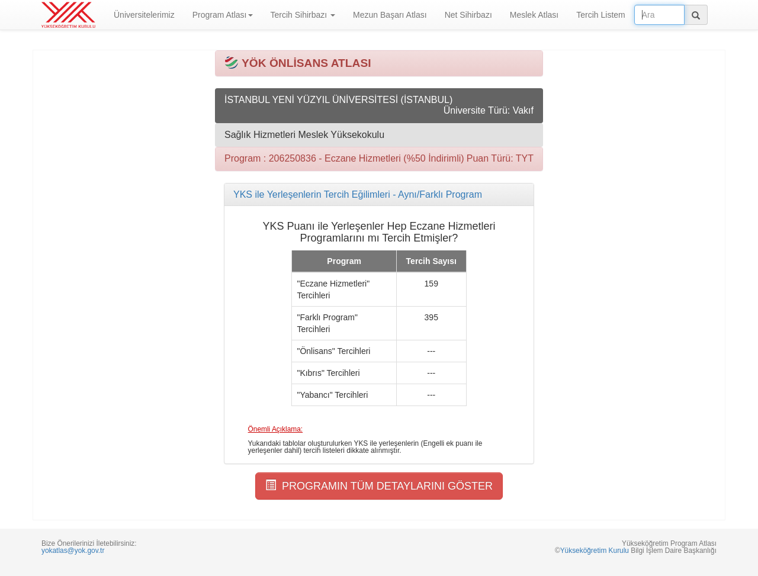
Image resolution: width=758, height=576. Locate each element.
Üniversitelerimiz (144, 15)
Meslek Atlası (534, 15)
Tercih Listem (600, 15)
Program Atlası (222, 15)
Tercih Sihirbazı (303, 15)
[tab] (379, 195)
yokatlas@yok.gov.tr (72, 550)
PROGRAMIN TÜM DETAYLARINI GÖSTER (379, 486)
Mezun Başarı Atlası (390, 15)
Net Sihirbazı (468, 15)
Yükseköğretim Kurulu (594, 550)
